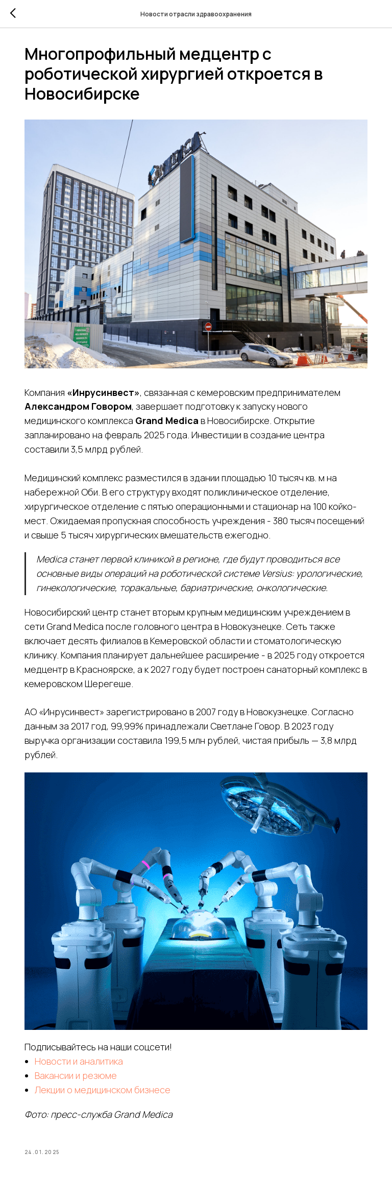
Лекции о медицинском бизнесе (111, 1084)
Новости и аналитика (87, 1055)
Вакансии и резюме (84, 1070)
